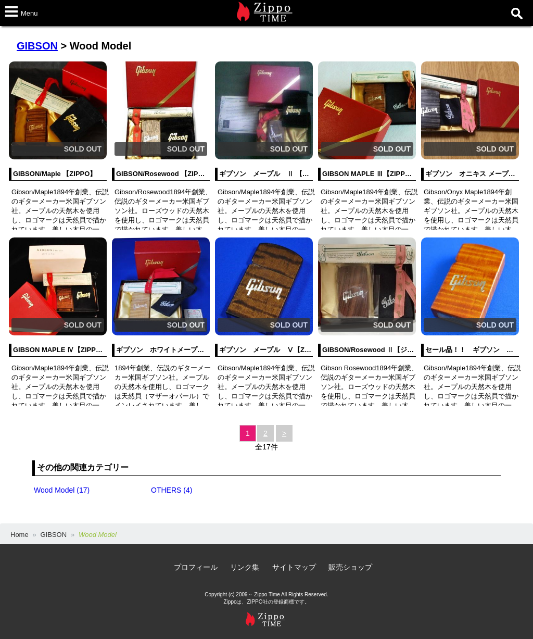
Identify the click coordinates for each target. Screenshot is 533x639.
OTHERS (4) (171, 490)
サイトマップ (294, 567)
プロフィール (196, 567)
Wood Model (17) (62, 490)
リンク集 (244, 567)
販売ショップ (350, 567)
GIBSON (37, 46)
